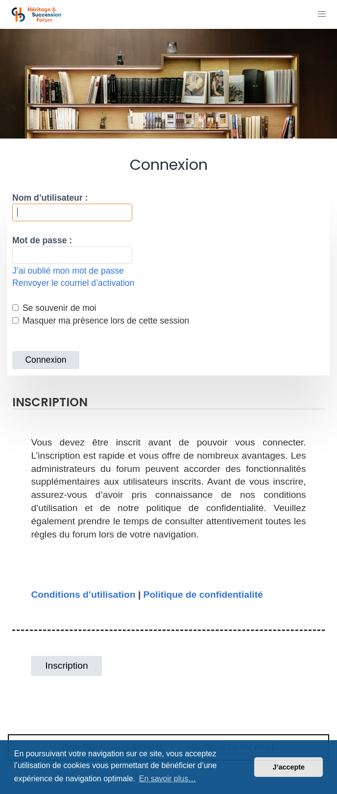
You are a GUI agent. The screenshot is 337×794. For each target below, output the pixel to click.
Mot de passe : (42, 240)
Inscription (66, 665)
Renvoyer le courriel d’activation (73, 283)
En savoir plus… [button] (167, 778)
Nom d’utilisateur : (50, 198)
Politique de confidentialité (203, 594)
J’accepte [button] (288, 767)
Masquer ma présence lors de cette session (100, 321)
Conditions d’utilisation (83, 594)
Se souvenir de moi (54, 308)
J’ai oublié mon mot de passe (68, 271)
